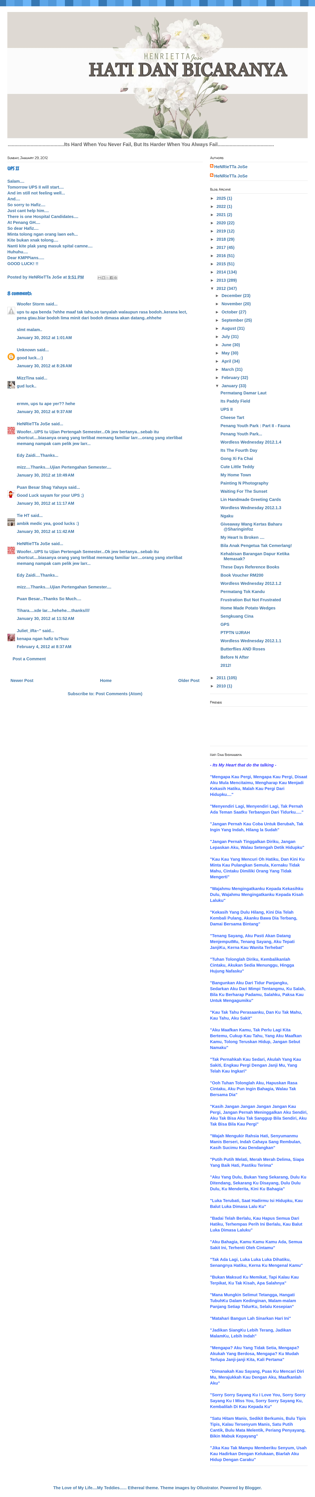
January (230, 385)
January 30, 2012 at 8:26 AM (44, 365)
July (226, 336)
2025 (222, 198)
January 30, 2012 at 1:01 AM (44, 337)
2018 (222, 239)
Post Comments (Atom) (119, 693)
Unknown (26, 349)
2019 (222, 231)
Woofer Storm (31, 304)
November (232, 303)
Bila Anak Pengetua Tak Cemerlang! (256, 545)
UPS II (226, 409)
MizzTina (25, 378)
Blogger (253, 1487)
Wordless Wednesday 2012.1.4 (250, 442)
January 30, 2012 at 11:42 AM (45, 531)
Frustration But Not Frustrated (250, 599)
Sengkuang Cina (236, 616)
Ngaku (226, 516)
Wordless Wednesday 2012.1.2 (250, 583)
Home (106, 680)
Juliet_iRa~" (29, 630)
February (231, 377)
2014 (222, 272)
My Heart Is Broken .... (242, 537)
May (226, 353)
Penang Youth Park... (241, 434)
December (232, 295)
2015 (222, 264)
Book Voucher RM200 (241, 575)
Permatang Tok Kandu (242, 591)
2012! (225, 665)
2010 (222, 686)
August (229, 328)
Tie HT (23, 515)
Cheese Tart (232, 417)
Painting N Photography (244, 483)
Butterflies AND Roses (242, 649)
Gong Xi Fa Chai (236, 458)
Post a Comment (29, 659)
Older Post (189, 680)
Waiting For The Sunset (243, 491)
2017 (222, 247)
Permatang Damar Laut (243, 393)
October (230, 312)
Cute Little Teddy (237, 466)
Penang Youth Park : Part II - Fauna (255, 425)
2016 (222, 255)
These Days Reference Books (249, 567)
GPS (224, 624)
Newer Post (21, 680)
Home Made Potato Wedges (248, 608)
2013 (222, 280)
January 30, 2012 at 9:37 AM (44, 411)
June (227, 344)
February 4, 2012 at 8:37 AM (44, 646)
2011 (222, 677)
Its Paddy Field (235, 401)
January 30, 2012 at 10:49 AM (45, 475)
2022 (222, 206)
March (228, 369)
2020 (222, 223)
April (227, 361)
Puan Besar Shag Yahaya (42, 487)
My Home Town (235, 475)
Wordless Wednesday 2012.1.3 (250, 507)
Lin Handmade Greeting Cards (250, 499)
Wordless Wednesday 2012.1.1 (250, 640)
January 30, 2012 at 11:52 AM (45, 618)
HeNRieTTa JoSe (33, 423)
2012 (222, 288)
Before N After (234, 657)
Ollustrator (207, 1487)
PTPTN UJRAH (235, 632)
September (233, 320)
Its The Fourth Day (238, 450)
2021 (222, 214)
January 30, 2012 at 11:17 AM (45, 503)
